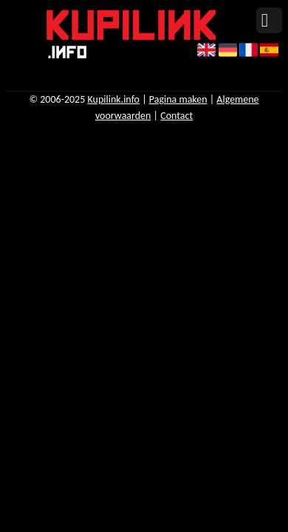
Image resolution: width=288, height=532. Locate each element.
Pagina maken (178, 99)
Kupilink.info (113, 99)
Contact (176, 115)
